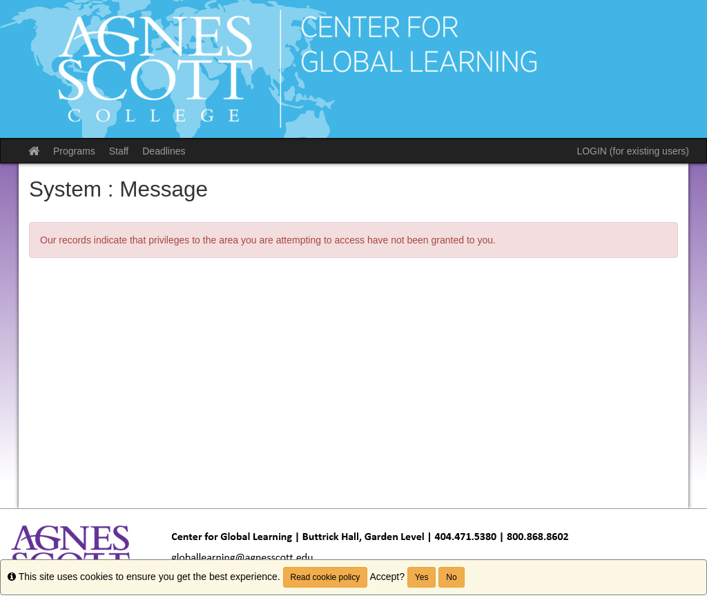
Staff (119, 151)
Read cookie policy (325, 577)
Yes (422, 577)
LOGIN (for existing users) (633, 151)
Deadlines (163, 151)
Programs (74, 151)
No (451, 577)
